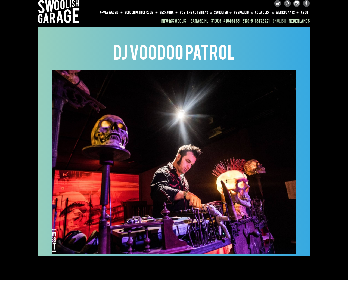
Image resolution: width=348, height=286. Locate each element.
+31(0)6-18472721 (255, 20)
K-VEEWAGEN (111, 12)
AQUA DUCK (264, 12)
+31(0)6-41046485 (224, 20)
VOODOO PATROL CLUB (141, 12)
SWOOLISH (223, 12)
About (305, 12)
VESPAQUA (168, 12)
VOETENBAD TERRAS (196, 12)
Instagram (296, 3)
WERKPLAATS (287, 12)
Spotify (277, 3)
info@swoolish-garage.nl (185, 20)
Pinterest (287, 3)
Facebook (306, 3)
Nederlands (299, 20)
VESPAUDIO (243, 12)
